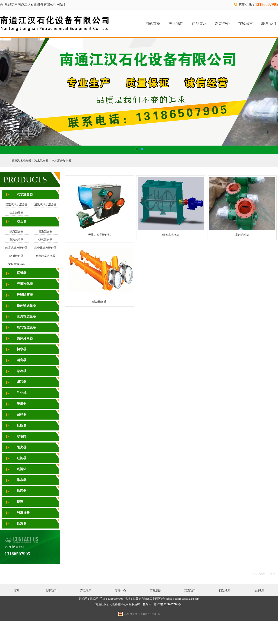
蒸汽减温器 (16, 239)
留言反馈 (155, 590)
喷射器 (21, 273)
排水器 (21, 480)
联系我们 (268, 23)
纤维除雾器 (25, 294)
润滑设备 (23, 512)
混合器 (21, 221)
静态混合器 (16, 231)
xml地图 (260, 590)
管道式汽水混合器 (16, 204)
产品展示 (199, 23)
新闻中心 (222, 23)
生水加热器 (16, 212)
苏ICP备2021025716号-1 (168, 604)
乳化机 (21, 393)
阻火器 (21, 447)
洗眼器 (21, 403)
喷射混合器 (16, 256)
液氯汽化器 (25, 284)
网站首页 (152, 23)
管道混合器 (45, 231)
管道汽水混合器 (21, 160)
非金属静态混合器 (45, 247)
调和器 (21, 382)
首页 (16, 590)
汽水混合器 (41, 160)
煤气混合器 (45, 239)
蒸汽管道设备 (26, 316)
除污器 (21, 491)
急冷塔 (21, 371)
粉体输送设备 (26, 305)
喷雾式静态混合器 (16, 247)
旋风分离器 (25, 338)
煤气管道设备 (26, 327)
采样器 (21, 414)
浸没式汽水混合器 (45, 204)
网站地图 (224, 590)
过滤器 (21, 458)
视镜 (20, 501)
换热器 (21, 523)
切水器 (21, 349)
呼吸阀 (21, 436)
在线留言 (245, 23)
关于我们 (176, 23)
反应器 (21, 425)
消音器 (21, 360)
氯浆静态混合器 (45, 256)
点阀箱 (21, 469)
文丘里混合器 (16, 264)
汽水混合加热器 (61, 160)
